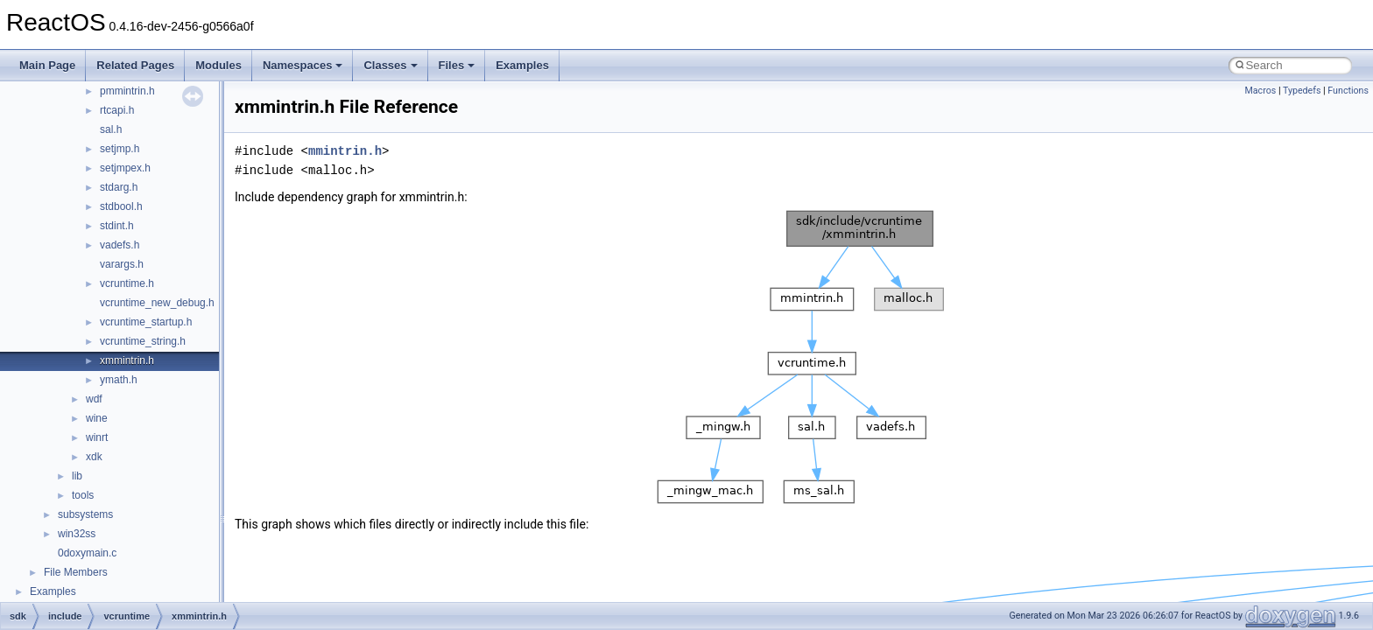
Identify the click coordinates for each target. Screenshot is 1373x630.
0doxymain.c (87, 553)
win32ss (76, 534)
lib (77, 476)
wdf (94, 399)
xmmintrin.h (127, 360)
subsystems (85, 514)
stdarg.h (118, 187)
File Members (76, 572)
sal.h (111, 129)
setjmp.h (119, 149)
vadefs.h (119, 245)
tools (83, 495)
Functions (1348, 90)
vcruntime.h (127, 283)
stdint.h (117, 226)
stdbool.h (121, 206)
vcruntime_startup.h (146, 322)
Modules (218, 65)
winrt (97, 437)
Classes (390, 65)
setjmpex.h (125, 168)
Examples (522, 65)
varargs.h (122, 264)
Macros (1260, 90)
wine (97, 418)
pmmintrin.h (127, 91)
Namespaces (303, 65)
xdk (94, 457)
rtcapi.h (117, 110)
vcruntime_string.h (143, 341)
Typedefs (1302, 90)
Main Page (47, 65)
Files (457, 65)
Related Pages (135, 65)
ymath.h (118, 380)
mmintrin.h (345, 151)
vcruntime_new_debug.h (157, 303)
